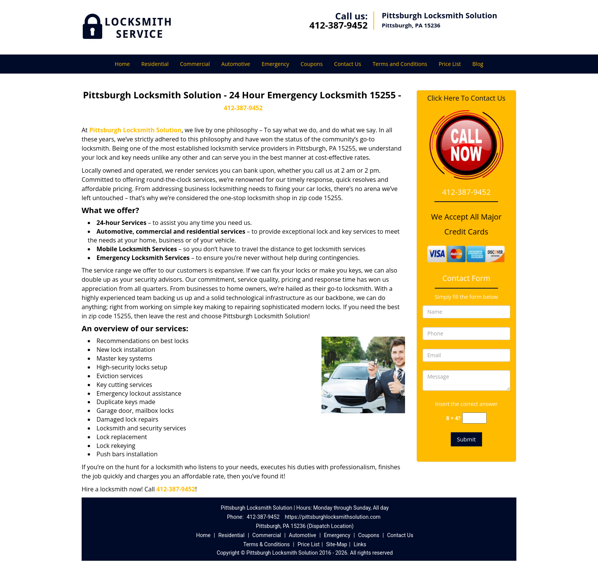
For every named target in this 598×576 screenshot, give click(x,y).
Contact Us (347, 63)
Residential (155, 63)
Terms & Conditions (266, 544)
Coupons (312, 63)
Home (122, 63)
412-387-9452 (338, 25)
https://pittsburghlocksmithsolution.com (333, 517)
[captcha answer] (474, 418)
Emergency (275, 63)
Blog (478, 63)
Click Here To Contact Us (466, 98)
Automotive (235, 63)
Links (360, 544)
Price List (450, 63)
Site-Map (336, 544)
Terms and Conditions (400, 63)
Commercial (195, 63)
